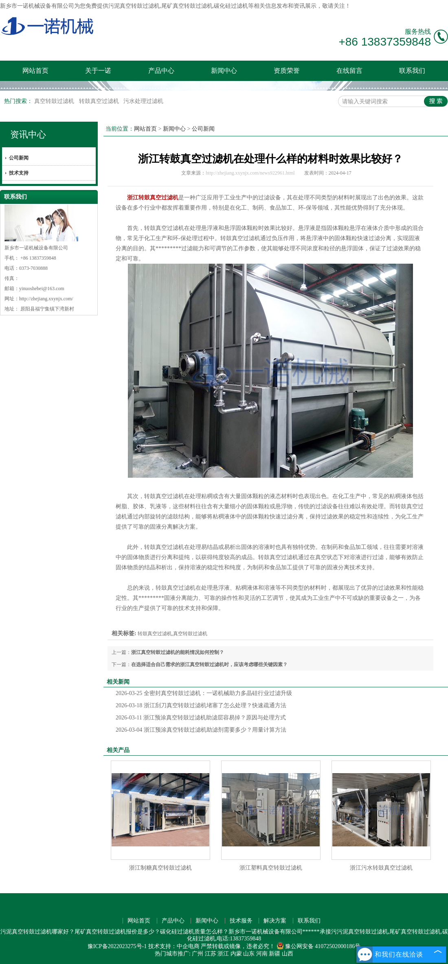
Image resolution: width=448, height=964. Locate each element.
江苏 (210, 954)
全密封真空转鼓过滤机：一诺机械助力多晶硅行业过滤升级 (204, 693)
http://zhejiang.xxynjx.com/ (46, 299)
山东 (249, 954)
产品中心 (161, 70)
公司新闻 (19, 158)
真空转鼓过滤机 (55, 101)
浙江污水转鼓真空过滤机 (381, 868)
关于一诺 (98, 70)
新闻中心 (224, 70)
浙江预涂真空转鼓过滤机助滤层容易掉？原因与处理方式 (201, 718)
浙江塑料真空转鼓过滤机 (270, 868)
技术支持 (19, 173)
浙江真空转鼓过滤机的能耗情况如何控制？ (177, 652)
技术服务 (241, 921)
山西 (287, 954)
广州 (197, 954)
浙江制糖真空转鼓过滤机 (160, 868)
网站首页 (35, 70)
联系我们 (412, 70)
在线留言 (349, 70)
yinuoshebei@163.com (41, 288)
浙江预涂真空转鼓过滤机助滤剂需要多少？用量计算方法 (201, 730)
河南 (262, 954)
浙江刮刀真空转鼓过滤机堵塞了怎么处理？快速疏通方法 (201, 705)
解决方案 (275, 921)
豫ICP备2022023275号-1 (117, 946)
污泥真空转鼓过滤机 (134, 6)
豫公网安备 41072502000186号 (319, 946)
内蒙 (236, 954)
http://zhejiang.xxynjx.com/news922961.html (250, 173)
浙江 (223, 954)
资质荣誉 (287, 70)
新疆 (274, 954)
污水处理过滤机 (143, 101)
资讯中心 (28, 134)
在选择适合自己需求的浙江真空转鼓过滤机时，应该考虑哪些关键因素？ (209, 664)
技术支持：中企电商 (174, 946)
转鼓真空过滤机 (100, 101)
